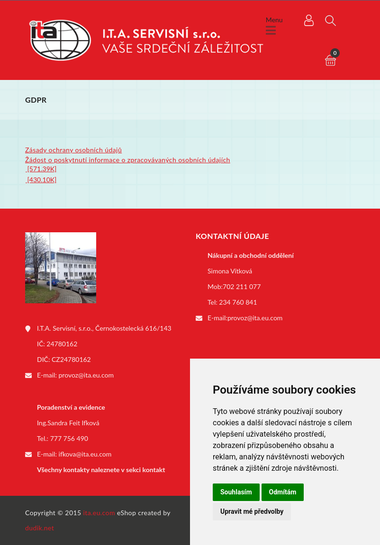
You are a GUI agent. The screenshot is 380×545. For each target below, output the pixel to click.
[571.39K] (41, 169)
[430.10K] (41, 180)
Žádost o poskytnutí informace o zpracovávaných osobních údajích (127, 160)
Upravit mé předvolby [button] (251, 511)
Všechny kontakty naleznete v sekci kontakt (101, 470)
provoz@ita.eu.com (86, 375)
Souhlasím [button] (236, 492)
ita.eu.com (99, 513)
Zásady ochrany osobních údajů (73, 150)
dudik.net (39, 528)
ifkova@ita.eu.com (85, 454)
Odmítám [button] (283, 492)
